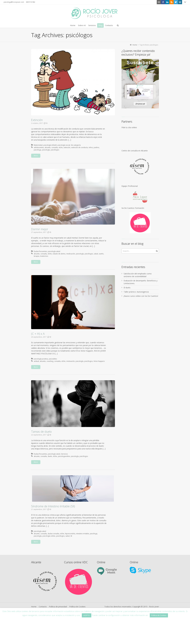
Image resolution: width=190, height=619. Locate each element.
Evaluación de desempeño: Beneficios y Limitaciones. (140, 282)
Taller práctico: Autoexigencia (136, 292)
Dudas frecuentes (40, 251)
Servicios (64, 454)
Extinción (37, 120)
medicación (70, 254)
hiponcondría (70, 533)
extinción (67, 147)
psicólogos (55, 150)
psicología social (64, 145)
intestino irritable (82, 533)
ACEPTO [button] (86, 615)
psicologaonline (64, 456)
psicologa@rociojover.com (14, 2)
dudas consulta (53, 533)
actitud (36, 361)
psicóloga (37, 150)
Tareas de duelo (41, 431)
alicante (48, 147)
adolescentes (39, 147)
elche (61, 147)
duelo (50, 456)
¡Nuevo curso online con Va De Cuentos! (141, 296)
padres (96, 147)
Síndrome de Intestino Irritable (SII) (53, 506)
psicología (46, 150)
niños (91, 147)
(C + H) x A (38, 334)
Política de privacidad (58, 606)
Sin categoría (76, 145)
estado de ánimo (59, 254)
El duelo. (127, 287)
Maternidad (38, 145)
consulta (54, 147)
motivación (70, 361)
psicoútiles (53, 359)
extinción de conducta (79, 147)
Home (33, 606)
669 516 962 (30, 2)
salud (96, 254)
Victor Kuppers (99, 361)
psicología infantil (50, 145)
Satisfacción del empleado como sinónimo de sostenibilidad (138, 275)
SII (71, 536)
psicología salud (54, 251)
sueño (101, 254)
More (36, 155)
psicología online (48, 536)
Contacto (43, 606)
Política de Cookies (77, 606)
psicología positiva (41, 359)
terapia (36, 256)
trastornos (44, 256)
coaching (50, 361)
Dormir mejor (39, 229)
